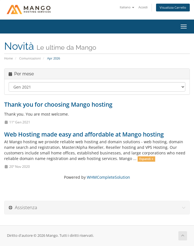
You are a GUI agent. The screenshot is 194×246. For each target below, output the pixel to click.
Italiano (127, 7)
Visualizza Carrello (173, 7)
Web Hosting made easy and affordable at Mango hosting (84, 134)
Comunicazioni (30, 58)
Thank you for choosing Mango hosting (58, 104)
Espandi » (146, 159)
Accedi (143, 7)
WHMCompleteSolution (108, 177)
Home (8, 58)
